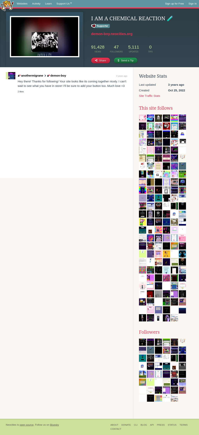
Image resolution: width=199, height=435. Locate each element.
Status (172, 425)
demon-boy (56, 75)
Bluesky (54, 424)
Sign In (193, 3)
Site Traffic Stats (149, 95)
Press (161, 425)
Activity (36, 3)
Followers (149, 332)
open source (27, 424)
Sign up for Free (174, 3)
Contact (115, 429)
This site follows (156, 108)
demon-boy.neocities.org (112, 34)
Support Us (64, 3)
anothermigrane (30, 75)
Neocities (11, 424)
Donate (126, 425)
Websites (22, 3)
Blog (144, 425)
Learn (48, 3)
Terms (184, 425)
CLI (135, 425)
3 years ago (121, 76)
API (152, 425)
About (114, 425)
